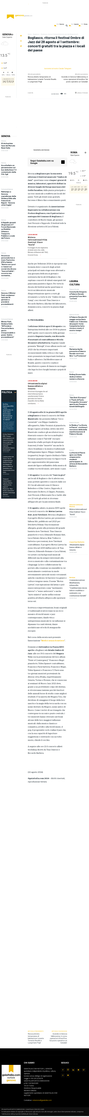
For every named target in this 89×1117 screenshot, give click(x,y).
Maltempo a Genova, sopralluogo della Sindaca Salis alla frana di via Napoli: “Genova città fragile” (8, 198)
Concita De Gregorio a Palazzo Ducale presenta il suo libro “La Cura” (78, 295)
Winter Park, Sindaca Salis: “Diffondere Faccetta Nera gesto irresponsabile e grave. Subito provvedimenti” (8, 329)
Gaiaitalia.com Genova (41, 150)
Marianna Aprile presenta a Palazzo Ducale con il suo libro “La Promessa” (77, 352)
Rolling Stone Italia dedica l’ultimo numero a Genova (77, 376)
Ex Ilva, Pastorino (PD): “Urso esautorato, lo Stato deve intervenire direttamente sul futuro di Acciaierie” (8, 411)
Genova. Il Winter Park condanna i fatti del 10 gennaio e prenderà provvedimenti (8, 298)
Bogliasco (36, 34)
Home (30, 34)
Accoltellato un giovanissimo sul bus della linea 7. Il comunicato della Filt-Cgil (8, 169)
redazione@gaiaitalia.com (42, 1100)
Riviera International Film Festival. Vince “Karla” (37, 241)
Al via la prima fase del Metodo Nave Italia (8, 145)
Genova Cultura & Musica (76, 506)
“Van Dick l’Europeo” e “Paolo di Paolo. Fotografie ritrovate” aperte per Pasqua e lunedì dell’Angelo (78, 401)
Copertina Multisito (76, 542)
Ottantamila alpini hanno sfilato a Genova (37, 386)
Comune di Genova (7, 189)
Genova (3, 141)
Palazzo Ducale (74, 289)
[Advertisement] (45, 9)
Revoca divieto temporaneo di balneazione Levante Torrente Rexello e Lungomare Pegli (42, 79)
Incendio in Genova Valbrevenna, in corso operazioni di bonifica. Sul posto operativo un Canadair (74, 79)
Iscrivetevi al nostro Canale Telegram (57, 68)
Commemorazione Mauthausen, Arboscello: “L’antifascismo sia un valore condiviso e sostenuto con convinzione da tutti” (78, 588)
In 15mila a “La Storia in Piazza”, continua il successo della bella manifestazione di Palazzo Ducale (78, 429)
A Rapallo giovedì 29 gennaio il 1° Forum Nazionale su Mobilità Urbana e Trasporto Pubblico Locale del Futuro (8, 230)
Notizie (71, 346)
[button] (67, 25)
